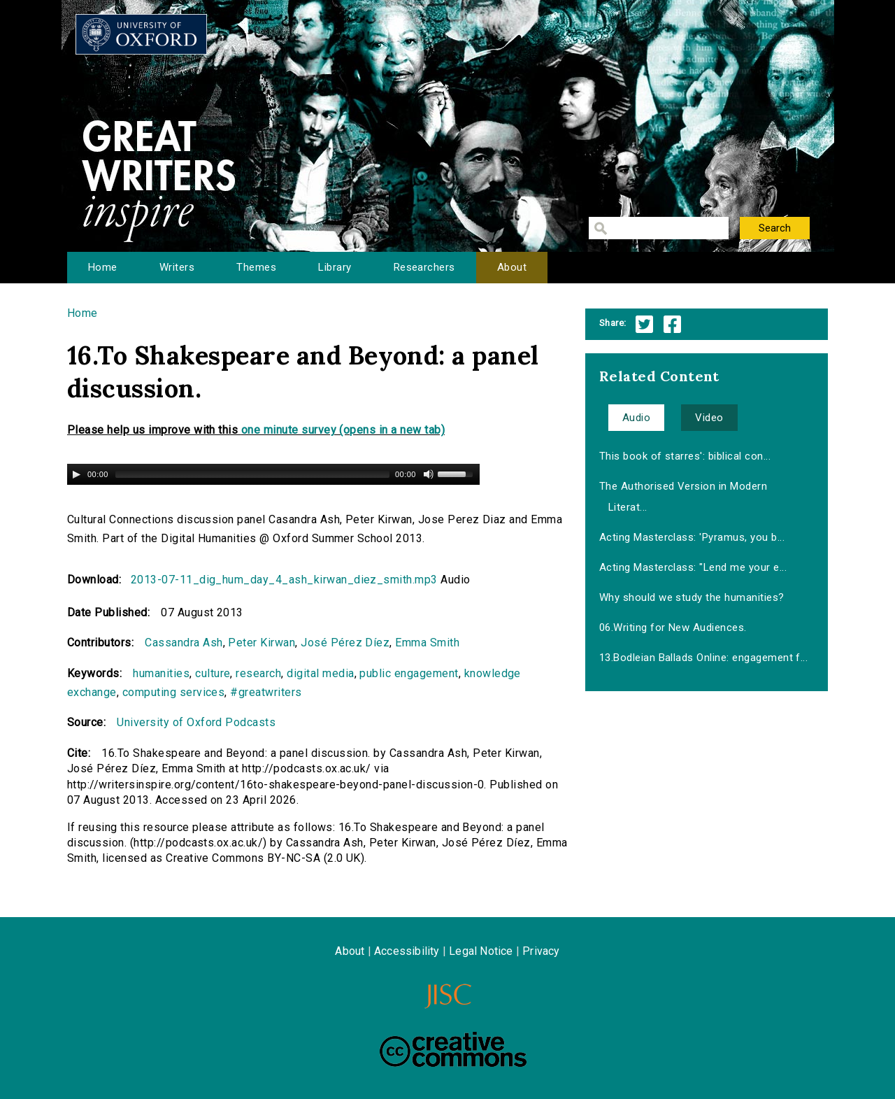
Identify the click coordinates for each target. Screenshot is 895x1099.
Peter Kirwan (261, 642)
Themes (256, 267)
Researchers (424, 267)
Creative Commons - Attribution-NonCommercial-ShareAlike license (453, 1049)
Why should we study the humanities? (692, 597)
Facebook (672, 324)
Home (102, 267)
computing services (173, 692)
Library (334, 267)
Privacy (540, 951)
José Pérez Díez (345, 642)
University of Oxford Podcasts (196, 722)
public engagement (408, 673)
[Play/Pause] (76, 474)
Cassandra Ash (183, 642)
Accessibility (407, 951)
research (258, 673)
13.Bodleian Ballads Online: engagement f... (703, 657)
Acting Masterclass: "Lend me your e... (693, 567)
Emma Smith (427, 642)
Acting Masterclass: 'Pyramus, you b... (692, 537)
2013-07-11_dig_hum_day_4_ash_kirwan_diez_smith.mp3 (284, 579)
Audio (636, 417)
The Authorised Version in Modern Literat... (683, 496)
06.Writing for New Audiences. (673, 627)
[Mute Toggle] (428, 474)
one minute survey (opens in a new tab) (343, 430)
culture (212, 673)
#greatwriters (265, 692)
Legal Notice (481, 951)
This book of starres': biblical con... (685, 456)
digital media (320, 673)
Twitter (644, 324)
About (512, 267)
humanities (161, 673)
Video (709, 417)
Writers (176, 267)
